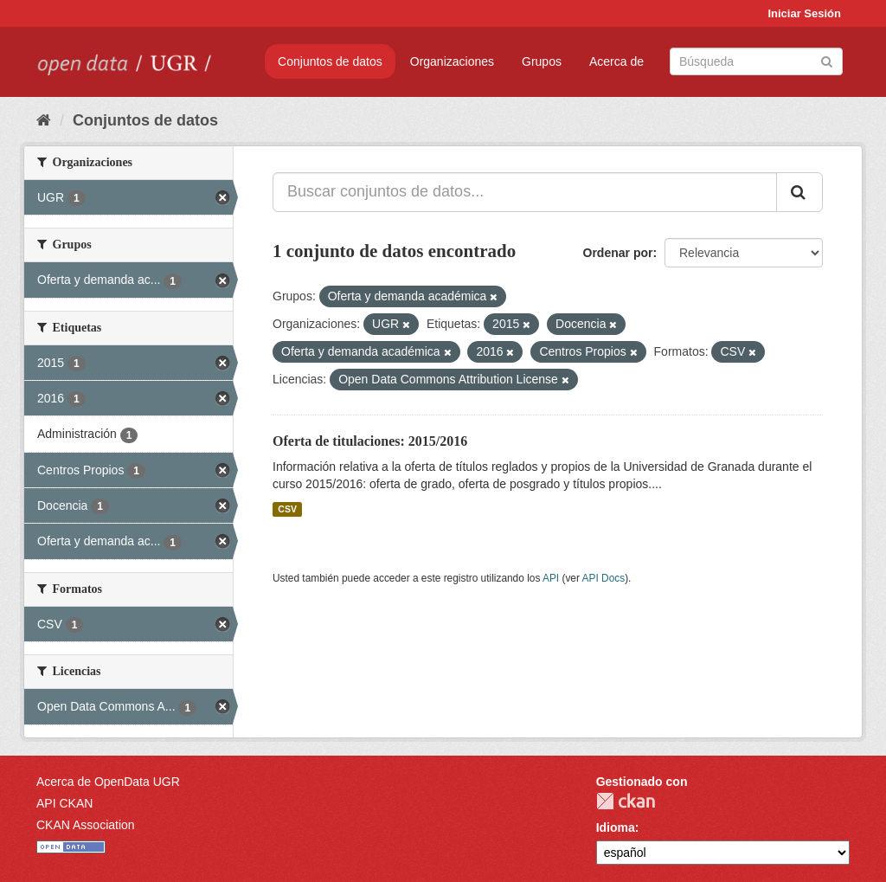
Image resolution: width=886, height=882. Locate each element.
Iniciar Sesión (804, 13)
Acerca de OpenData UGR (108, 782)
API (551, 578)
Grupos (542, 61)
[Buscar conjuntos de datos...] (525, 192)
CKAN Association (85, 825)
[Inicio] (43, 120)
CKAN (625, 801)
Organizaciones (452, 61)
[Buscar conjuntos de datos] (756, 61)
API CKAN (64, 803)
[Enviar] (826, 60)
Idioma (615, 827)
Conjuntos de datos (330, 61)
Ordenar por (618, 253)
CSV (287, 509)
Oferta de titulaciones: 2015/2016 (370, 441)
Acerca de (616, 61)
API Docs (604, 578)
